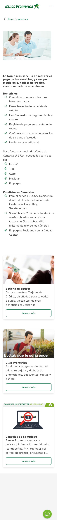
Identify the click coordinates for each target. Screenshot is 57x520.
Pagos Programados (18, 19)
